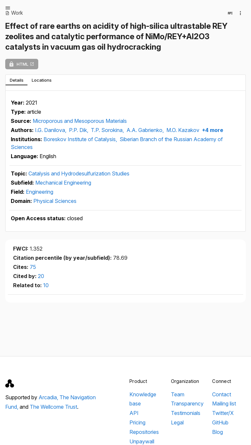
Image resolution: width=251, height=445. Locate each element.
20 (41, 276)
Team (177, 394)
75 (33, 267)
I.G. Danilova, (51, 130)
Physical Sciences (54, 201)
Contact (221, 394)
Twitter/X (223, 413)
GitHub (220, 422)
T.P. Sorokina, (108, 130)
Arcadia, (49, 397)
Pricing (137, 422)
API (134, 413)
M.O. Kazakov (182, 130)
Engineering (39, 192)
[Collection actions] (240, 13)
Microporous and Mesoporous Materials (80, 121)
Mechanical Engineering (63, 182)
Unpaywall (141, 441)
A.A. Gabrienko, (145, 130)
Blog (217, 432)
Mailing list (224, 403)
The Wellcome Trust (53, 407)
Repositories (144, 432)
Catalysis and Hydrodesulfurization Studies (78, 173)
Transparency (187, 403)
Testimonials (185, 413)
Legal (177, 422)
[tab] (16, 80)
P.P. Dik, (79, 130)
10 (46, 285)
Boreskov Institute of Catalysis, (80, 139)
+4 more (212, 130)
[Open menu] (8, 8)
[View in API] (230, 13)
